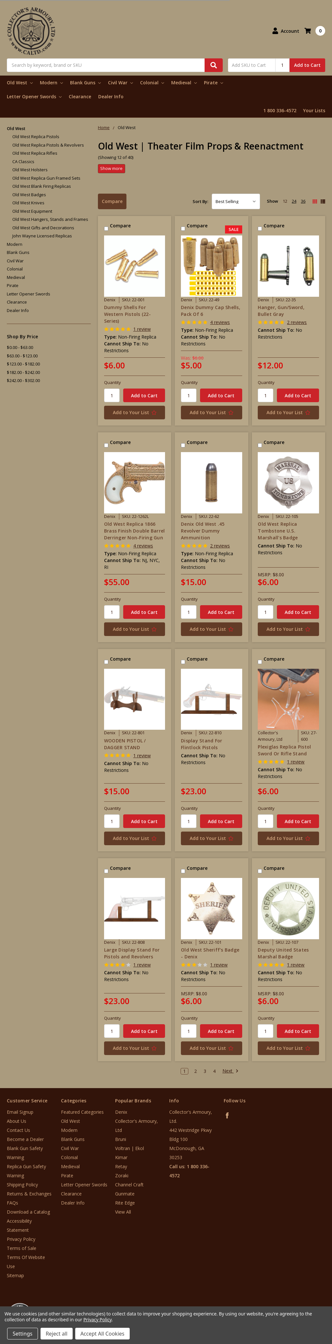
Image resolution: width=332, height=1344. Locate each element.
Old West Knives (28, 203)
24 (294, 201)
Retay (121, 1166)
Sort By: (200, 201)
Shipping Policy (22, 1185)
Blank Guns (85, 82)
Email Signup (20, 1112)
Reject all (56, 1333)
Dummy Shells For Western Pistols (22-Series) (127, 314)
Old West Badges (29, 195)
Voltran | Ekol (129, 1148)
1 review (142, 329)
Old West (20, 82)
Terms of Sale (21, 1248)
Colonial (152, 82)
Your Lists (314, 110)
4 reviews (220, 322)
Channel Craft (129, 1185)
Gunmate (125, 1194)
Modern (51, 82)
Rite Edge (125, 1203)
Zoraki (121, 1175)
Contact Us (18, 1130)
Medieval (184, 82)
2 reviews (297, 322)
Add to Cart (307, 65)
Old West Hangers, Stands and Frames (50, 219)
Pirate (213, 82)
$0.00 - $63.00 (20, 347)
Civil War (120, 82)
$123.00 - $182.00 (23, 364)
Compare (112, 201)
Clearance (80, 96)
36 (303, 201)
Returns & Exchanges (29, 1194)
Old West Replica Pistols (35, 136)
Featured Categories (82, 1112)
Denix (121, 1112)
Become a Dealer (25, 1139)
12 (285, 201)
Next (230, 1071)
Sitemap (15, 1275)
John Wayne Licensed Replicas (42, 236)
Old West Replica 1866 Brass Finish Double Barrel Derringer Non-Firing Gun (134, 531)
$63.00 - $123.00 (22, 356)
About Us (16, 1121)
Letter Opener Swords (34, 96)
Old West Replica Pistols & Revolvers (48, 145)
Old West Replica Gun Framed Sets (46, 178)
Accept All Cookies (102, 1333)
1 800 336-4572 (279, 110)
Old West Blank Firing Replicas (41, 186)
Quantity (112, 382)
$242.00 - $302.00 (23, 380)
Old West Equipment (32, 211)
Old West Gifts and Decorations (43, 228)
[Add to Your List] (134, 412)
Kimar (121, 1157)
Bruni (120, 1139)
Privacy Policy (21, 1239)
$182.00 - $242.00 (23, 372)
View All (123, 1212)
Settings (22, 1333)
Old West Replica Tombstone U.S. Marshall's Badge (278, 531)
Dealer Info (111, 96)
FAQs (12, 1203)
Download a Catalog (28, 1212)
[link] (305, 1305)
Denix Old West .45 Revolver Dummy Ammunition (203, 531)
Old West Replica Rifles (34, 153)
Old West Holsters (30, 170)
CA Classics (23, 161)
